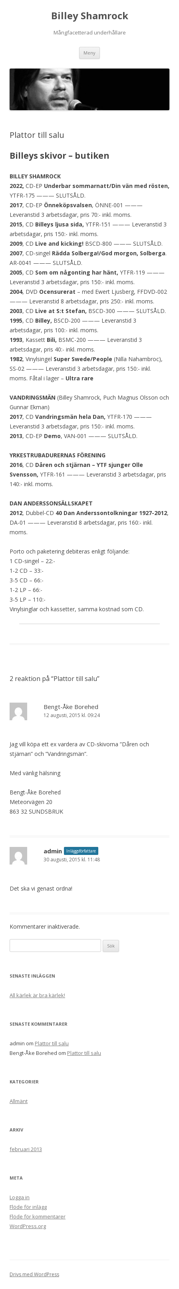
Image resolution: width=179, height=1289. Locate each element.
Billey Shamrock (89, 16)
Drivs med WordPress (34, 1274)
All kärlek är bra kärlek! (37, 995)
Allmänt (19, 1101)
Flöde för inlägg (28, 1206)
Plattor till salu (52, 1043)
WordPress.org (28, 1226)
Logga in (20, 1197)
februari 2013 (26, 1149)
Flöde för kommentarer (38, 1216)
